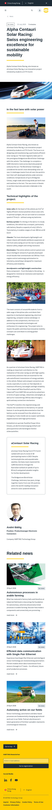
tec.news (11, 24)
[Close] (46, 3)
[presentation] (29, 3)
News (10, 16)
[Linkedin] (5, 780)
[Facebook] (11, 780)
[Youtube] (16, 780)
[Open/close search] (32, 10)
